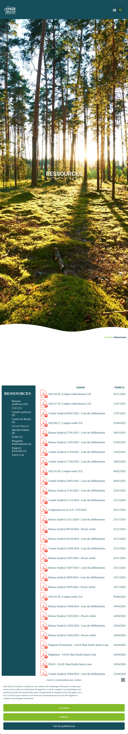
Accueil (108, 337)
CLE (14, 408)
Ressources (17, 393)
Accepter (64, 707)
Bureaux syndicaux (17, 402)
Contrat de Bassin (21, 419)
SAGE (15, 455)
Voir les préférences (64, 726)
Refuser (64, 717)
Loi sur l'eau (18, 426)
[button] (123, 680)
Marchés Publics (21, 430)
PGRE (15, 437)
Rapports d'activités (17, 449)
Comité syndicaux (21, 412)
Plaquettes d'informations (19, 442)
